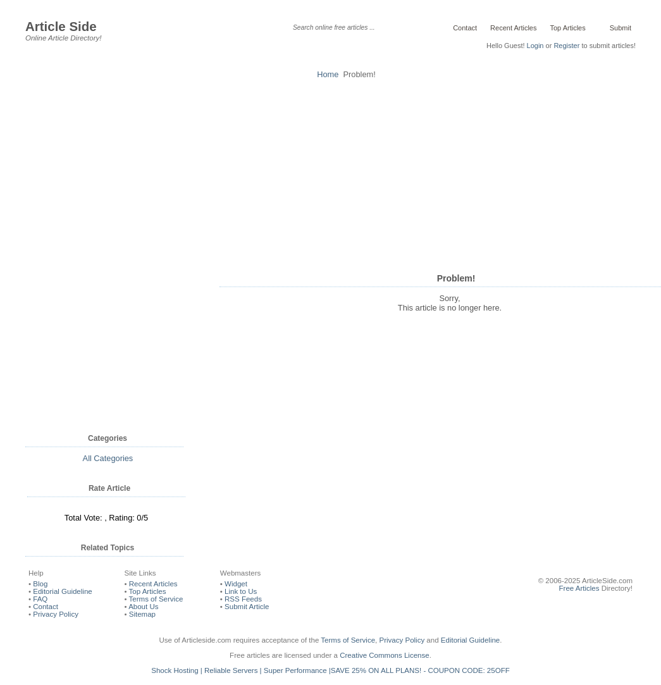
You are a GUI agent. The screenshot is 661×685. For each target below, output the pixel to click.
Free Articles (579, 588)
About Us (143, 606)
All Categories (108, 458)
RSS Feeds (243, 599)
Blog (40, 584)
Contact (465, 28)
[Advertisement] (330, 173)
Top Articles (567, 28)
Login (535, 45)
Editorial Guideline (62, 591)
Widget (236, 584)
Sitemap (142, 614)
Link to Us (241, 591)
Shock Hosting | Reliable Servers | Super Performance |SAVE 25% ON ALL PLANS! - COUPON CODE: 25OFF (330, 670)
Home (327, 74)
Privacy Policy (55, 614)
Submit (619, 28)
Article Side (61, 26)
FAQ (40, 599)
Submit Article (247, 606)
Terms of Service (156, 599)
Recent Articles (513, 28)
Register (566, 45)
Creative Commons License (384, 655)
